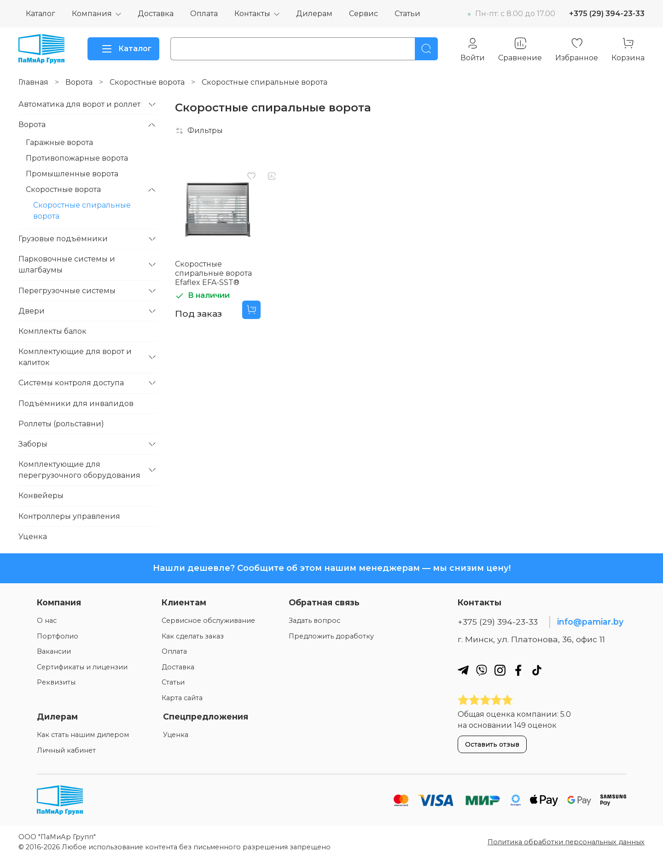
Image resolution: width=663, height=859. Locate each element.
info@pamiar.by (590, 622)
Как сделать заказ (193, 636)
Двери (31, 311)
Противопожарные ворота (77, 158)
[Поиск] (426, 48)
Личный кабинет (66, 750)
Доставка (156, 13)
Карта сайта (182, 698)
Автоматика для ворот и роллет (79, 104)
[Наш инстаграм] (500, 670)
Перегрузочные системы (67, 290)
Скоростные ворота (147, 82)
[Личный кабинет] (472, 49)
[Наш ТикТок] (536, 670)
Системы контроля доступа (71, 382)
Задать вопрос (314, 620)
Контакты (252, 13)
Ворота (79, 82)
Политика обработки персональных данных (566, 842)
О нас (47, 620)
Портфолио (57, 636)
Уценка (32, 536)
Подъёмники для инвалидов (76, 403)
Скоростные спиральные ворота (82, 211)
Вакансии (54, 651)
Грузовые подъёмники (63, 238)
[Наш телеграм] (463, 670)
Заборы (32, 444)
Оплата (204, 13)
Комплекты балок (52, 331)
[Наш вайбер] (481, 670)
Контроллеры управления (69, 516)
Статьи (407, 13)
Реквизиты (56, 682)
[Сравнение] (520, 49)
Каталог (40, 13)
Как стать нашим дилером (83, 735)
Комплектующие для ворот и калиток (75, 357)
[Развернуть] (151, 104)
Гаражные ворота (59, 142)
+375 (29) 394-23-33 (607, 13)
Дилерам (314, 13)
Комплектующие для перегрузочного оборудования (79, 470)
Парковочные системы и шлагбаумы (66, 264)
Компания (92, 13)
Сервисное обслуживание (208, 620)
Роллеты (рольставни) (61, 423)
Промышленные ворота (72, 173)
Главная (33, 82)
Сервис (363, 13)
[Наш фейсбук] (518, 670)
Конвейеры (41, 495)
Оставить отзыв (492, 744)
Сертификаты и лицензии (82, 667)
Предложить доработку (331, 636)
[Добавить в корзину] (251, 310)
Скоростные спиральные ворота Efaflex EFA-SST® (213, 273)
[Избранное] (576, 49)
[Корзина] (628, 49)
